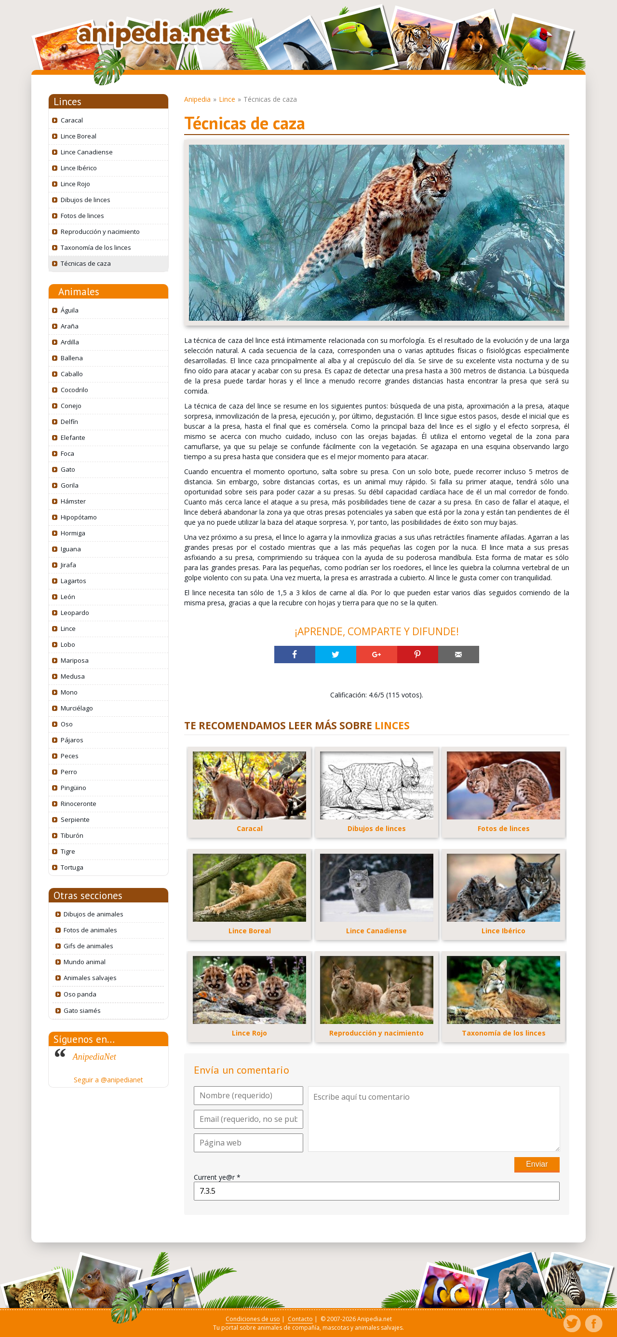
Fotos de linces (82, 215)
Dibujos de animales (93, 914)
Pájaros (72, 740)
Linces (67, 101)
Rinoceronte (78, 803)
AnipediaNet (94, 1057)
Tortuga (72, 867)
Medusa (73, 676)
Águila (70, 310)
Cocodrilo (74, 389)
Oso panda (80, 994)
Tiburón (72, 835)
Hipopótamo (79, 517)
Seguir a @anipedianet (108, 1079)
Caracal (72, 120)
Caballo (72, 373)
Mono (69, 692)
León (68, 596)
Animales (78, 291)
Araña (70, 326)
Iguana (71, 549)
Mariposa (75, 660)
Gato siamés (82, 1010)
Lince (68, 628)
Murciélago (77, 708)
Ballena (72, 358)
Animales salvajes (90, 977)
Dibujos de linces (85, 199)
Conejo (71, 405)
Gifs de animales (88, 945)
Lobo (68, 644)
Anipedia (197, 99)
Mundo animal (85, 961)
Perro (69, 771)
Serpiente (75, 819)
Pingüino (73, 787)
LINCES (392, 725)
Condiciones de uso (253, 1319)
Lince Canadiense (87, 152)
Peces (70, 755)
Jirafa (68, 564)
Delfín (69, 421)
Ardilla (70, 342)
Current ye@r (217, 1177)
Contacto (300, 1319)
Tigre (68, 851)
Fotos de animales (90, 930)
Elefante (73, 437)
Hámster (73, 501)
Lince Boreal (78, 136)
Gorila (70, 485)
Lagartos (73, 580)
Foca (67, 453)
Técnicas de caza (86, 263)
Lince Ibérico (79, 168)
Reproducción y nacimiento (100, 231)
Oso (67, 724)
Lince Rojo (75, 183)
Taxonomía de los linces (96, 247)
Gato (68, 469)
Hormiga (73, 533)
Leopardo (75, 612)
